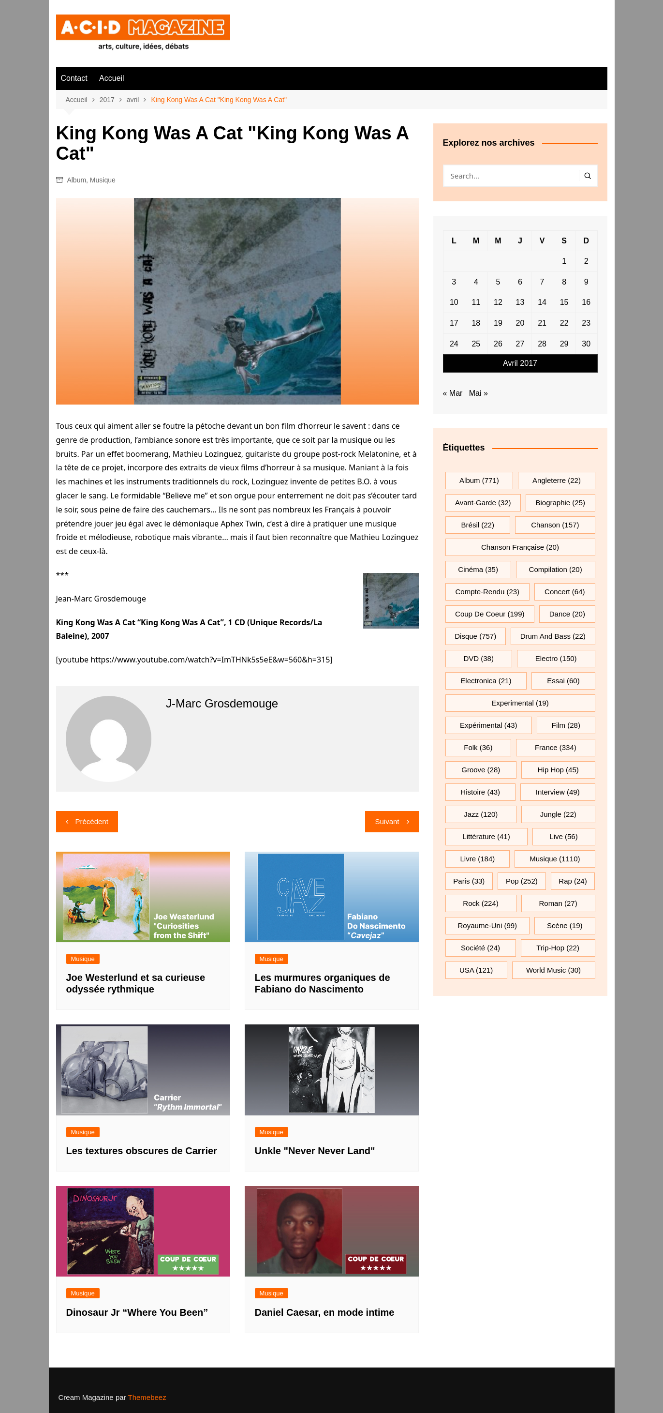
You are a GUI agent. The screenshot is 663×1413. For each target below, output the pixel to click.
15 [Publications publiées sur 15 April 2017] (564, 302)
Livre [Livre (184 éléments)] (477, 859)
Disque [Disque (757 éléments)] (475, 636)
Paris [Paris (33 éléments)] (469, 881)
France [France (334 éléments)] (555, 747)
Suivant (387, 821)
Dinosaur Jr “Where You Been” (137, 1312)
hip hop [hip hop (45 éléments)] (558, 770)
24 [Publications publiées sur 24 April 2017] (454, 344)
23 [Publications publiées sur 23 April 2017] (586, 323)
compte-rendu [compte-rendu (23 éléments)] (488, 591)
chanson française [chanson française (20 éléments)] (520, 547)
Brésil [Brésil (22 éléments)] (477, 525)
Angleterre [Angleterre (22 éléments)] (556, 480)
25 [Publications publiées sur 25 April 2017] (475, 344)
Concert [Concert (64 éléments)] (565, 591)
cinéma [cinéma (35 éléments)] (478, 569)
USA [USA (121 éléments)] (476, 970)
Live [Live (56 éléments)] (563, 836)
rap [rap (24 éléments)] (573, 881)
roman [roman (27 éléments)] (558, 903)
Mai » (478, 393)
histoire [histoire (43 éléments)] (480, 792)
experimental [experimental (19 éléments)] (519, 703)
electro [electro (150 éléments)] (556, 658)
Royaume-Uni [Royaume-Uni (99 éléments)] (487, 925)
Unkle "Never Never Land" (315, 1150)
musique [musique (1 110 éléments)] (555, 859)
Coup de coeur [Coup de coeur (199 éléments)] (489, 614)
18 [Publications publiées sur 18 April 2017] (475, 323)
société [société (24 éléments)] (480, 948)
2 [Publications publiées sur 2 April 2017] (586, 261)
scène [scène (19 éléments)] (564, 925)
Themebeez (147, 1397)
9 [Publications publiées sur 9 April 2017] (586, 282)
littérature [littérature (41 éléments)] (486, 836)
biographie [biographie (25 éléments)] (560, 502)
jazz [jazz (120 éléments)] (481, 814)
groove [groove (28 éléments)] (480, 770)
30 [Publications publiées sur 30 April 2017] (586, 344)
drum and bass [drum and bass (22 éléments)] (553, 636)
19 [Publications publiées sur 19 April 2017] (498, 323)
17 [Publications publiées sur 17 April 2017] (454, 323)
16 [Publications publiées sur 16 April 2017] (586, 302)
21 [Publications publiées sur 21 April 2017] (542, 323)
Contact (74, 78)
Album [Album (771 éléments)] (479, 480)
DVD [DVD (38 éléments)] (478, 658)
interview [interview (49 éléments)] (558, 792)
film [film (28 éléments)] (566, 725)
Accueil (111, 78)
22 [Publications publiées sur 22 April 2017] (564, 323)
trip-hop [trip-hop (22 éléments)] (557, 948)
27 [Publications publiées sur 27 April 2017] (520, 344)
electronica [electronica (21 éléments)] (485, 680)
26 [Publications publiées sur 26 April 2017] (498, 344)
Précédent (91, 821)
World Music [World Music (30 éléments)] (553, 970)
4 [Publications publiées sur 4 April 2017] (476, 282)
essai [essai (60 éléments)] (563, 680)
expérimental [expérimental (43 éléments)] (488, 725)
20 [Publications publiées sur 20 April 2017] (520, 323)
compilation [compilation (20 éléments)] (555, 569)
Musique (103, 180)
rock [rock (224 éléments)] (480, 903)
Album (76, 180)
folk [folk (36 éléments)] (478, 747)
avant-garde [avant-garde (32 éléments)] (483, 502)
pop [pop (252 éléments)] (522, 881)
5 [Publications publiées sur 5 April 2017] (498, 282)
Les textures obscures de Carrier (142, 1150)
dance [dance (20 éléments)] (567, 614)
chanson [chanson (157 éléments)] (555, 525)
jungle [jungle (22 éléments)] (558, 814)
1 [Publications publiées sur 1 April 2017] (564, 261)
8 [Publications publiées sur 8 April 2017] (564, 282)
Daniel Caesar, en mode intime (325, 1312)
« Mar (453, 393)
